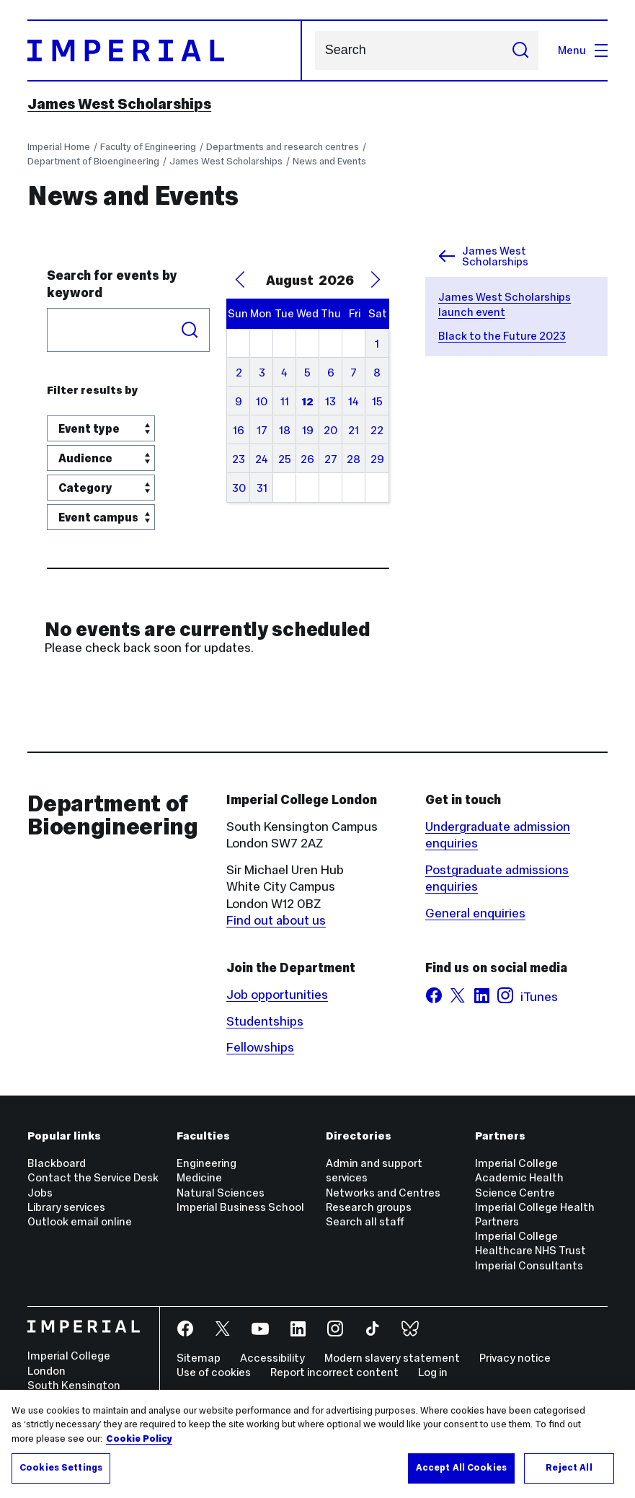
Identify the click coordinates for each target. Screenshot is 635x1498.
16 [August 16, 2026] (238, 430)
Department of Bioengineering (93, 161)
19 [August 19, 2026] (308, 430)
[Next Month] (375, 279)
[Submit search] (520, 50)
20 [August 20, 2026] (330, 430)
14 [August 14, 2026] (353, 401)
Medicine (199, 1177)
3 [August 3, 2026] (262, 372)
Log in (433, 1372)
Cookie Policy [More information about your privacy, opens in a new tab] (139, 1439)
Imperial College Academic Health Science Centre (519, 1177)
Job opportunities (277, 995)
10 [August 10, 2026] (261, 401)
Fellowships (260, 1047)
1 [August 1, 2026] (377, 344)
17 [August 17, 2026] (262, 430)
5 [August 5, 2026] (307, 372)
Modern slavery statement (392, 1358)
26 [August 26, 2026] (307, 459)
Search (314, 50)
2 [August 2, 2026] (239, 372)
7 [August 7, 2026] (353, 372)
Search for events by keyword (112, 284)
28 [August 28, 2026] (353, 459)
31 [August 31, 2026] (262, 488)
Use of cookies (214, 1372)
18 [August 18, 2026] (284, 430)
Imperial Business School (240, 1207)
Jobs (40, 1192)
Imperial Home (58, 147)
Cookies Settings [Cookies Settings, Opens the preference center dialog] (60, 1467)
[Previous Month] (240, 279)
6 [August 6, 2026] (330, 372)
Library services (66, 1207)
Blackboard (56, 1163)
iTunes (539, 997)
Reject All (569, 1467)
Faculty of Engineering (148, 147)
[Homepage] (164, 50)
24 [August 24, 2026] (261, 459)
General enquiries (475, 913)
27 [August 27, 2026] (330, 459)
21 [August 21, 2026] (353, 430)
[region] (317, 1444)
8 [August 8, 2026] (377, 372)
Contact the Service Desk (93, 1177)
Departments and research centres (282, 147)
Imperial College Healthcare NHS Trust (530, 1243)
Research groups (369, 1207)
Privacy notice (515, 1358)
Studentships (264, 1021)
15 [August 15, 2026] (377, 401)
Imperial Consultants (529, 1265)
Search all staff (365, 1221)
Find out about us (276, 920)
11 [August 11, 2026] (284, 401)
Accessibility (272, 1358)
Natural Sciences (221, 1192)
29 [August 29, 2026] (377, 459)
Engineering (206, 1163)
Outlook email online (79, 1221)
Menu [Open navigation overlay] (583, 50)
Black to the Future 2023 (502, 336)
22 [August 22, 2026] (376, 430)
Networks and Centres (383, 1192)
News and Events (329, 161)
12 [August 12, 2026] (307, 401)
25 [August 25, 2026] (284, 459)
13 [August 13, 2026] (330, 401)
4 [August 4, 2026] (284, 372)
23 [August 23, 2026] (238, 459)
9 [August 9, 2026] (238, 401)
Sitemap (199, 1358)
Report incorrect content (334, 1372)
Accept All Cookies (461, 1467)
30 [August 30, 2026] (239, 488)
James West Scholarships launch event (504, 304)
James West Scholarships (119, 103)
